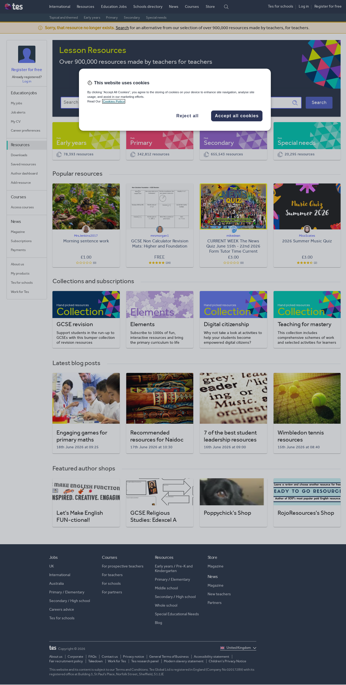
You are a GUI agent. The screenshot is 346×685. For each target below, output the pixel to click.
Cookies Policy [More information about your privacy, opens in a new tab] (114, 101)
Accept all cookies (237, 115)
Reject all (187, 115)
